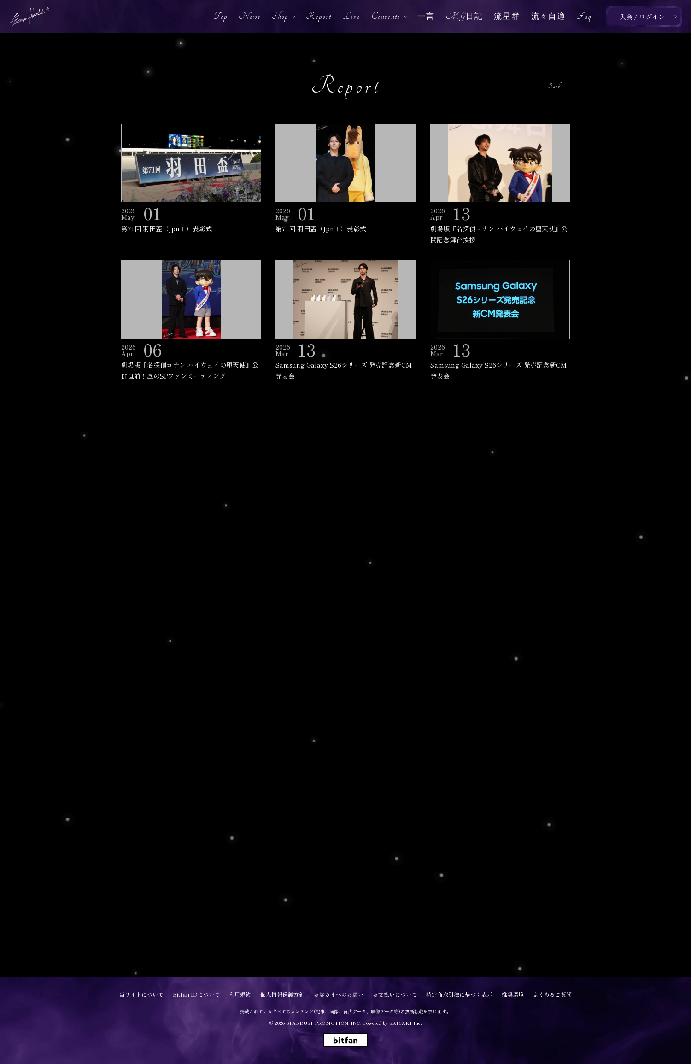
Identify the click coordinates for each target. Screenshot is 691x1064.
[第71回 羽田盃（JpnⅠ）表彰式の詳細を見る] (191, 179)
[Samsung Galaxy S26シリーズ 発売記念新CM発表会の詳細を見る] (345, 321)
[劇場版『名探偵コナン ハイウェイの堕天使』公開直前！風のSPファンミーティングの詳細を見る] (191, 321)
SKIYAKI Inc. (405, 1022)
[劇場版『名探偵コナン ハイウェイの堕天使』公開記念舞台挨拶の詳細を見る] (500, 185)
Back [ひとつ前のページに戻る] (554, 86)
